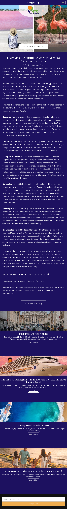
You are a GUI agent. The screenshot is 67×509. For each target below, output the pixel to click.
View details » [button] (33, 342)
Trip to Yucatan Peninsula (33, 46)
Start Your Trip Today (33, 304)
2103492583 (33, 2)
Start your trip (33, 504)
